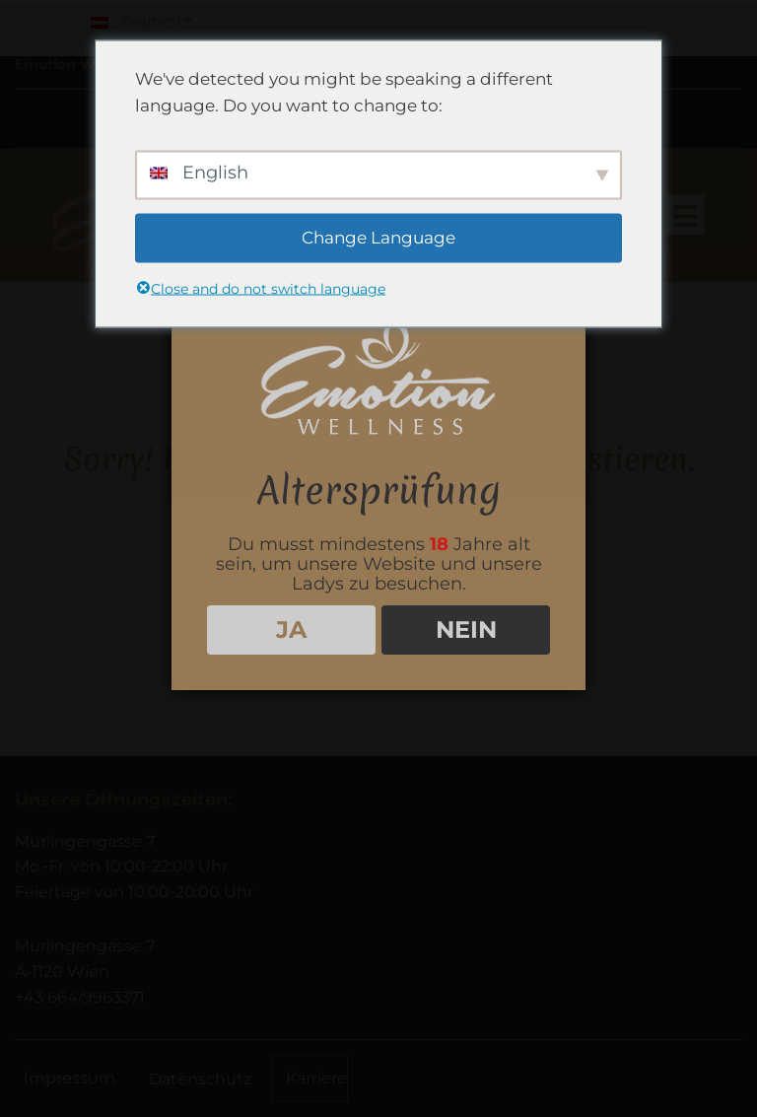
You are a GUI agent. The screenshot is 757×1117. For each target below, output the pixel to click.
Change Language (378, 237)
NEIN (466, 629)
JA (291, 629)
